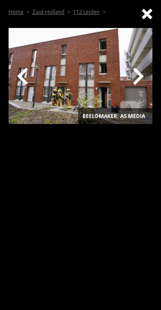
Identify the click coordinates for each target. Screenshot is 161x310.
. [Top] (147, 116)
